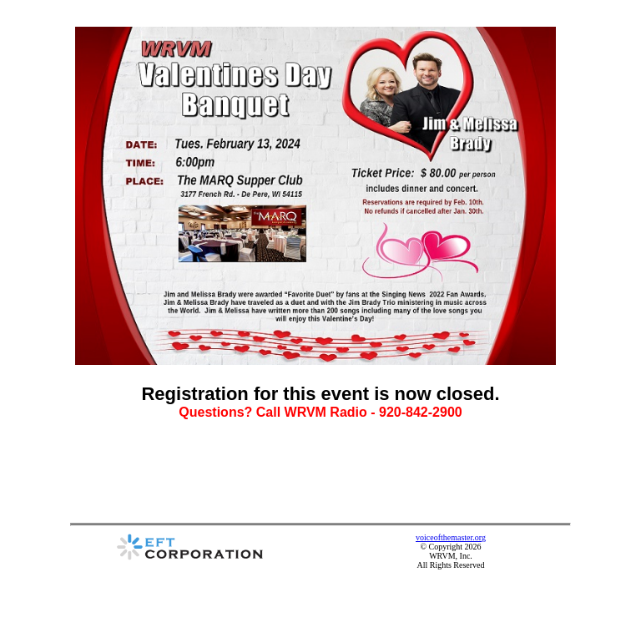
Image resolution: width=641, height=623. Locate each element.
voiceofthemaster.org (451, 537)
